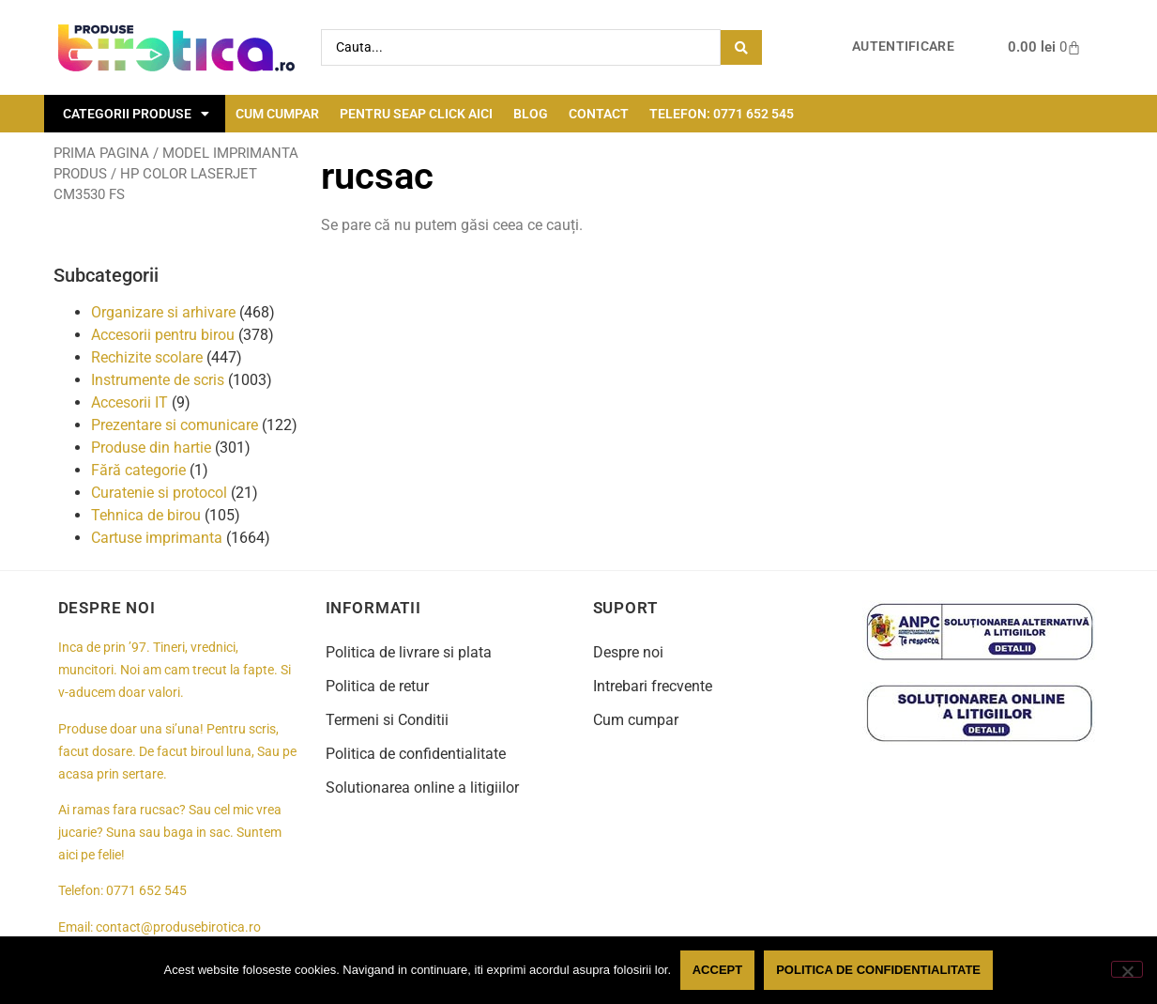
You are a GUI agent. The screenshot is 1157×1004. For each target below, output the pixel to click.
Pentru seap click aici (416, 113)
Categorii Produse (136, 114)
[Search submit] (741, 47)
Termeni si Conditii (387, 720)
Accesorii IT (129, 402)
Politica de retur (377, 686)
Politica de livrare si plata (409, 652)
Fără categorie (138, 470)
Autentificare (903, 46)
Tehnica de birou (146, 515)
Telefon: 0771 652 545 (721, 113)
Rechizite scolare (147, 357)
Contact (599, 113)
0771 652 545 (146, 891)
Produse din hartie (151, 447)
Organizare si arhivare (163, 312)
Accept (717, 970)
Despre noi (628, 652)
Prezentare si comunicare (174, 425)
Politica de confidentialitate (416, 754)
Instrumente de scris (157, 380)
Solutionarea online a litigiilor (422, 787)
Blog (530, 113)
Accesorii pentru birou (163, 335)
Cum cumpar (277, 113)
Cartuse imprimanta (156, 538)
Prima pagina (101, 153)
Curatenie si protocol (159, 493)
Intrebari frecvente (652, 686)
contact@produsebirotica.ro (178, 927)
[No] (1127, 969)
